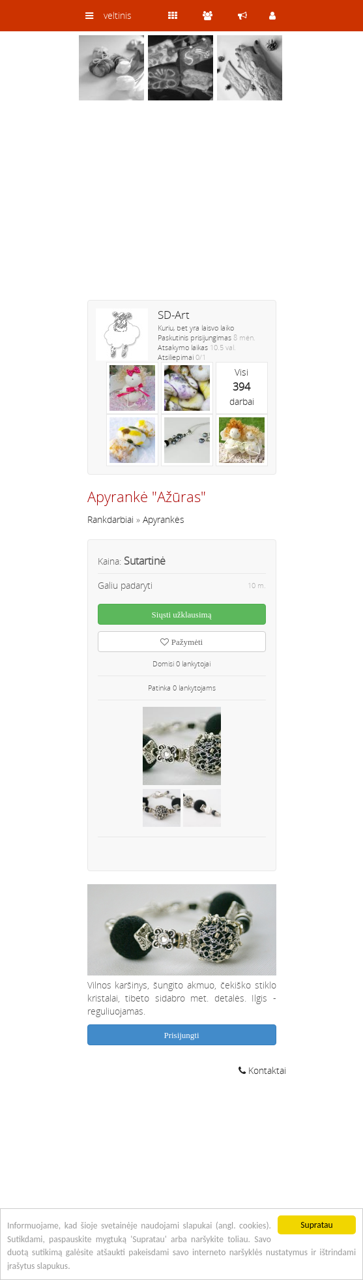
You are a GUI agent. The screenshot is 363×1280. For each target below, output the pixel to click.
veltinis (118, 15)
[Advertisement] (181, 208)
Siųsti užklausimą (182, 614)
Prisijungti (181, 1035)
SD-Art (174, 314)
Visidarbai (241, 387)
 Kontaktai (262, 1070)
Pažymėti (181, 642)
